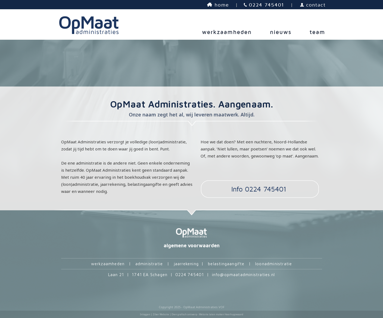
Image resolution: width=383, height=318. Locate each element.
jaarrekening (186, 263)
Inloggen (145, 314)
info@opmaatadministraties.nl (243, 274)
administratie (149, 263)
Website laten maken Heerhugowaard (221, 314)
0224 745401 (189, 274)
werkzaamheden (108, 263)
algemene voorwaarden (192, 245)
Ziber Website (161, 314)
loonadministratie (273, 263)
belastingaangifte (226, 263)
